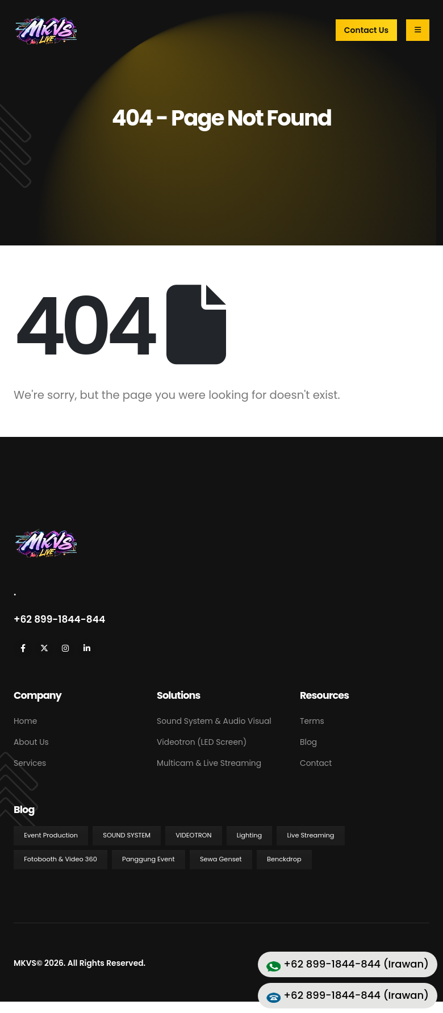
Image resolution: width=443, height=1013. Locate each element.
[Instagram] (65, 648)
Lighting (249, 835)
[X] (44, 648)
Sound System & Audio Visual (214, 721)
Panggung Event (148, 859)
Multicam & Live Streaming (209, 763)
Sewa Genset (221, 859)
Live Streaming (310, 835)
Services (30, 763)
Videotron (193, 835)
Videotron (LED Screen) (201, 742)
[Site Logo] (45, 30)
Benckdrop (284, 859)
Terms (312, 721)
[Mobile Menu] (417, 29)
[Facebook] (23, 648)
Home (25, 721)
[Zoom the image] (45, 534)
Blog (308, 742)
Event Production (51, 835)
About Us (31, 742)
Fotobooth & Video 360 (60, 859)
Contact (316, 763)
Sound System (127, 835)
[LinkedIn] (86, 648)
